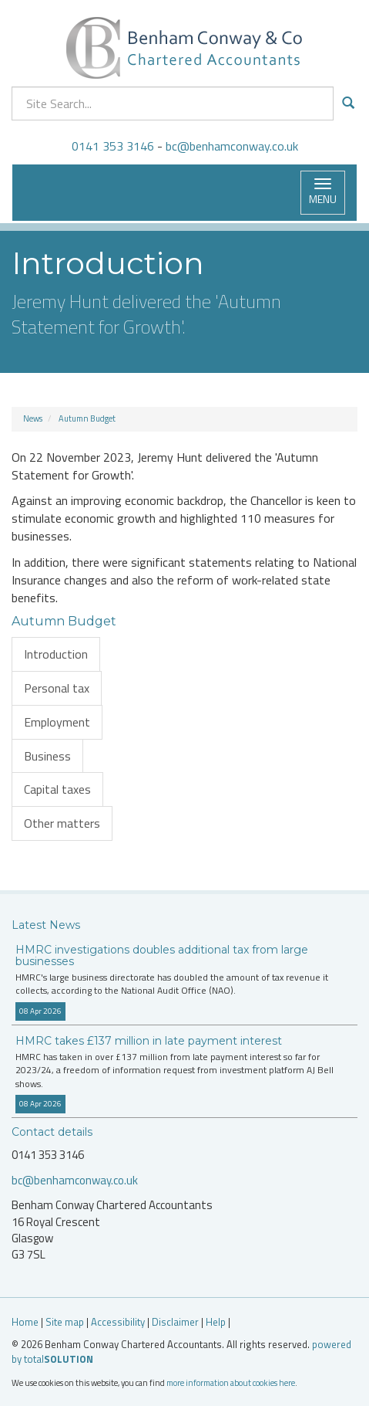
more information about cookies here (230, 1382)
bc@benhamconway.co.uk (232, 146)
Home (25, 1322)
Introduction (56, 654)
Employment (57, 722)
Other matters (62, 823)
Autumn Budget (87, 418)
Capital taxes (57, 789)
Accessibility (118, 1322)
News (32, 418)
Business (47, 756)
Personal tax (56, 688)
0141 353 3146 (113, 146)
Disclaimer (175, 1322)
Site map (64, 1322)
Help (216, 1322)
